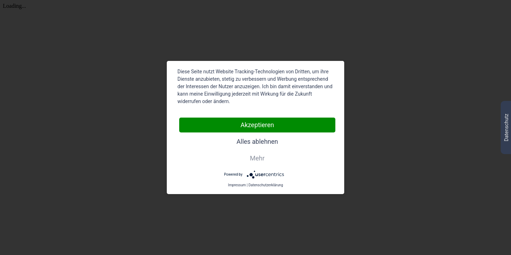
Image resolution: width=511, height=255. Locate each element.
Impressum (237, 185)
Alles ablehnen (257, 141)
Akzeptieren (257, 125)
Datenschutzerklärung (265, 185)
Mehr (257, 158)
